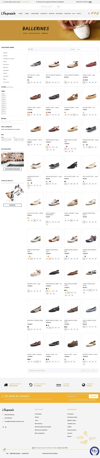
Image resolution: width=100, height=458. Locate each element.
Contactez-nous (71, 423)
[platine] (85, 144)
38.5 (4, 107)
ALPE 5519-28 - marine (33, 75)
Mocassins (6, 64)
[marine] (28, 80)
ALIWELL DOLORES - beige (71, 213)
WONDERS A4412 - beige (33, 284)
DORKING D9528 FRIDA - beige (33, 250)
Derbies (5, 73)
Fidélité (69, 426)
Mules (4, 79)
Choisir (87, 49)
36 (4, 97)
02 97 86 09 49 (25, 2)
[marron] (85, 80)
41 (4, 113)
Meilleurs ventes (71, 420)
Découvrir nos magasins (12, 169)
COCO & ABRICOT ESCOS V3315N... (89, 321)
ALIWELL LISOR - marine (52, 107)
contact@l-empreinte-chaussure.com (14, 421)
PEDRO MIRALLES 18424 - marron (71, 321)
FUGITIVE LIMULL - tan (89, 107)
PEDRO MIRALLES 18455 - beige (71, 140)
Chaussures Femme (7, 47)
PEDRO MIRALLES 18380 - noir (54, 284)
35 (3, 93)
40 (4, 111)
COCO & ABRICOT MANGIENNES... (50, 214)
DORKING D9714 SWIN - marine (91, 140)
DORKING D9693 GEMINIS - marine (90, 250)
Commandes (38, 414)
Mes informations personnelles (43, 426)
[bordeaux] (48, 144)
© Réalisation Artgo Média (50, 453)
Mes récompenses (40, 433)
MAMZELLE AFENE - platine (90, 354)
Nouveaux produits (72, 417)
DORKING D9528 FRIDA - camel (52, 250)
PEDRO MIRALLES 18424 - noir (54, 320)
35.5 (4, 95)
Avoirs (36, 420)
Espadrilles (6, 70)
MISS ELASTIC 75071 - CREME (35, 213)
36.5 (4, 99)
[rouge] (83, 80)
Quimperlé (61, 2)
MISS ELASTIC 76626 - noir (71, 176)
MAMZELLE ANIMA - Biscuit (34, 140)
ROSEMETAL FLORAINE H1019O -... (35, 321)
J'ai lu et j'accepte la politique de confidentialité (83, 400)
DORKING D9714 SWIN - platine (33, 177)
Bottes (5, 61)
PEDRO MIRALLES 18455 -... (53, 140)
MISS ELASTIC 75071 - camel (90, 176)
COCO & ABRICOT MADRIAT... (72, 75)
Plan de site (25, 453)
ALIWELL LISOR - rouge (89, 75)
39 (4, 109)
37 (4, 101)
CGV (7, 453)
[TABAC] (48, 288)
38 (4, 105)
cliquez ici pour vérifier (63, 447)
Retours (37, 417)
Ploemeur (54, 2)
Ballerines (5, 67)
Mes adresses (38, 423)
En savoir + (12, 205)
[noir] (65, 181)
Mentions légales (15, 453)
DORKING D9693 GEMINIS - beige (71, 250)
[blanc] (46, 219)
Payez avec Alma (71, 430)
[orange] (83, 144)
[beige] (46, 144)
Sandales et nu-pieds (8, 58)
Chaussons (6, 82)
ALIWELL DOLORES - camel (71, 107)
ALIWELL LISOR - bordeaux (34, 354)
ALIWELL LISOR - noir (51, 354)
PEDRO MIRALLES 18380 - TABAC (71, 284)
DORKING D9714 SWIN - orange (54, 176)
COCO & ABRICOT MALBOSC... (54, 75)
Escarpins (5, 76)
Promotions (70, 414)
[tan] (83, 112)
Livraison (69, 433)
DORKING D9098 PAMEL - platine (89, 214)
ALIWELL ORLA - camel (70, 354)
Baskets (5, 53)
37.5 (4, 103)
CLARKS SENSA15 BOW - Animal (89, 284)
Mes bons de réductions (41, 430)
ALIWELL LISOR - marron (33, 107)
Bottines (5, 55)
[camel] (65, 112)
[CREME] (46, 80)
